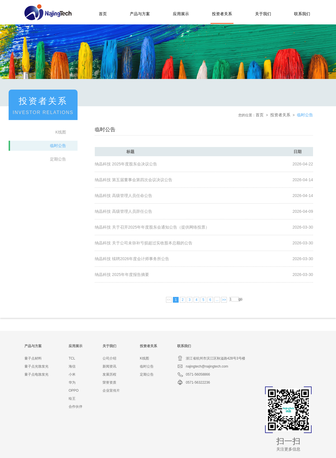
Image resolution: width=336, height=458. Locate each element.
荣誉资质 (109, 382)
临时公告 (58, 145)
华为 (72, 382)
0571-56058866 (193, 374)
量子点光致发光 (36, 366)
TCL (72, 358)
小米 (72, 374)
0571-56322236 (193, 382)
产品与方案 (140, 13)
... (217, 300)
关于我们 (263, 13)
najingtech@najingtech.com (202, 366)
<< (169, 300)
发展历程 (109, 374)
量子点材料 (33, 358)
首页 (103, 13)
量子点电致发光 (36, 374)
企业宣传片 (111, 391)
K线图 (60, 132)
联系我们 (302, 13)
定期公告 (58, 159)
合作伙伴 (75, 407)
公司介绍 (109, 358)
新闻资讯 (109, 366)
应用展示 (181, 13)
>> (224, 300)
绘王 (72, 399)
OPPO (74, 391)
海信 (72, 366)
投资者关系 (222, 13)
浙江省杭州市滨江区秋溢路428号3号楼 (211, 358)
